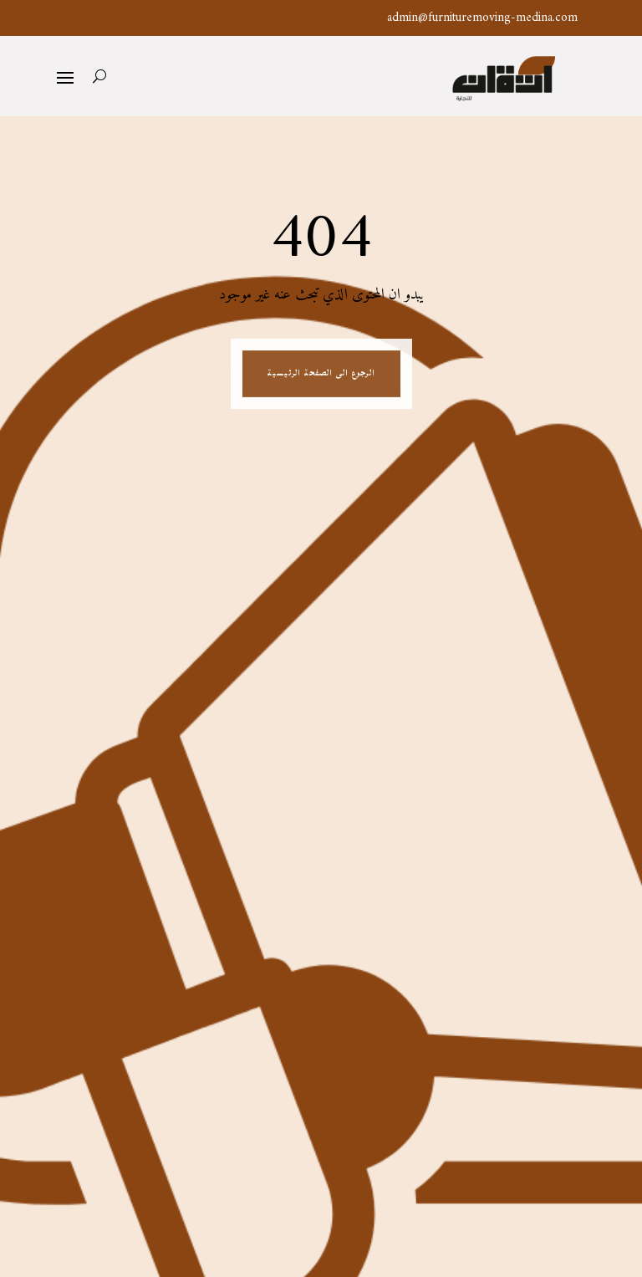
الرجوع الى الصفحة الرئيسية (320, 373)
